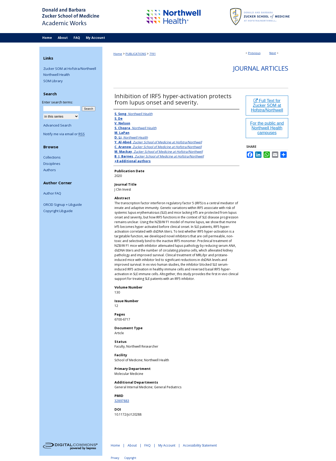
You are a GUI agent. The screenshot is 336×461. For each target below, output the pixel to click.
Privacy (115, 458)
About (132, 445)
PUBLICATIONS (135, 54)
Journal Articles (260, 68)
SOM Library (53, 81)
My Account (166, 445)
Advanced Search (57, 125)
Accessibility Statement (200, 445)
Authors (49, 170)
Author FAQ (52, 193)
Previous (254, 53)
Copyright (130, 458)
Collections (52, 157)
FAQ (147, 445)
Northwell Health (56, 75)
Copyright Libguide (58, 211)
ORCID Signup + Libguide (62, 205)
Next (272, 53)
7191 (152, 54)
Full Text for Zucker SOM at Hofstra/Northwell (267, 105)
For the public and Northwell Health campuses (267, 128)
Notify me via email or (64, 134)
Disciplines (51, 164)
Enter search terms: (57, 102)
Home (117, 54)
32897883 (121, 401)
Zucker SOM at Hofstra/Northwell (69, 69)
